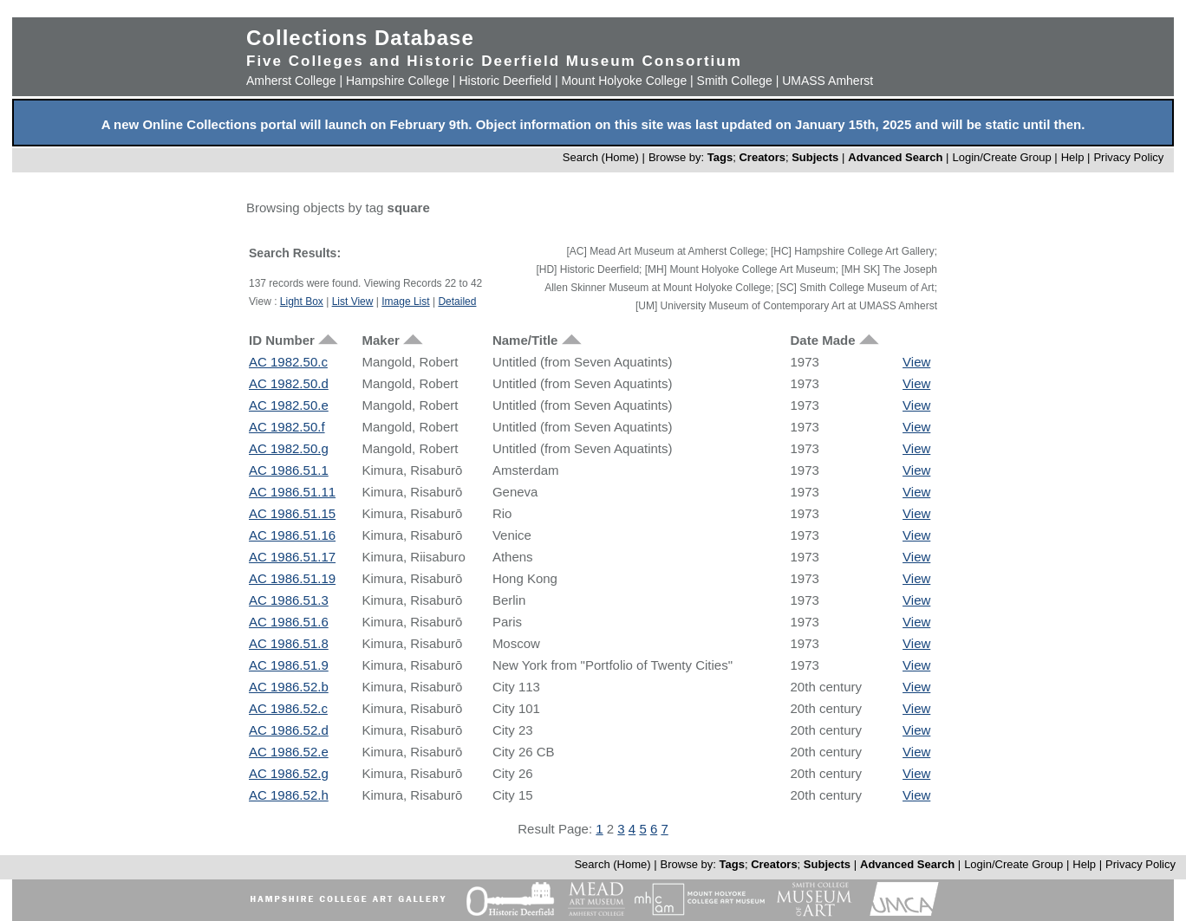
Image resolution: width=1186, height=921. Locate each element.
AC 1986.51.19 (292, 578)
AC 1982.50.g (289, 448)
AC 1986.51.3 (289, 600)
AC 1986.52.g (289, 773)
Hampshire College (397, 81)
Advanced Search (895, 157)
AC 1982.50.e (289, 405)
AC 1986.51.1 (289, 470)
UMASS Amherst (827, 81)
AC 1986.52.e (289, 751)
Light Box (301, 301)
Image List (405, 301)
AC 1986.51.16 (292, 535)
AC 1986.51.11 (292, 491)
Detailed (457, 301)
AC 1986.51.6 (289, 621)
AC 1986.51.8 (289, 643)
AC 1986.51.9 (289, 665)
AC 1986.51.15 (292, 513)
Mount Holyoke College (624, 81)
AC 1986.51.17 (292, 556)
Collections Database (360, 37)
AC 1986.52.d (289, 730)
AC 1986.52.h (289, 795)
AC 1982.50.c (288, 361)
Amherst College (291, 81)
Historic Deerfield (505, 81)
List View (353, 301)
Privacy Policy (1128, 157)
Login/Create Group (1003, 157)
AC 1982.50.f (287, 426)
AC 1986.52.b (289, 686)
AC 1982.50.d (289, 383)
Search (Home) (601, 157)
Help (1073, 157)
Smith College (734, 81)
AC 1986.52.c (288, 708)
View (916, 361)
